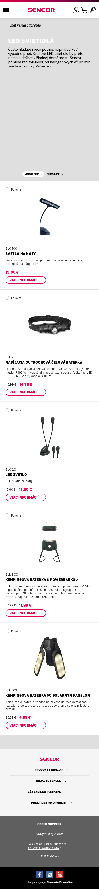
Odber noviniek (49, 824)
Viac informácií (24, 280)
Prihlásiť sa (49, 856)
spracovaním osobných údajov (43, 847)
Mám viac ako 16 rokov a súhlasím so (47, 846)
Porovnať (16, 189)
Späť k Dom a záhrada (25, 25)
